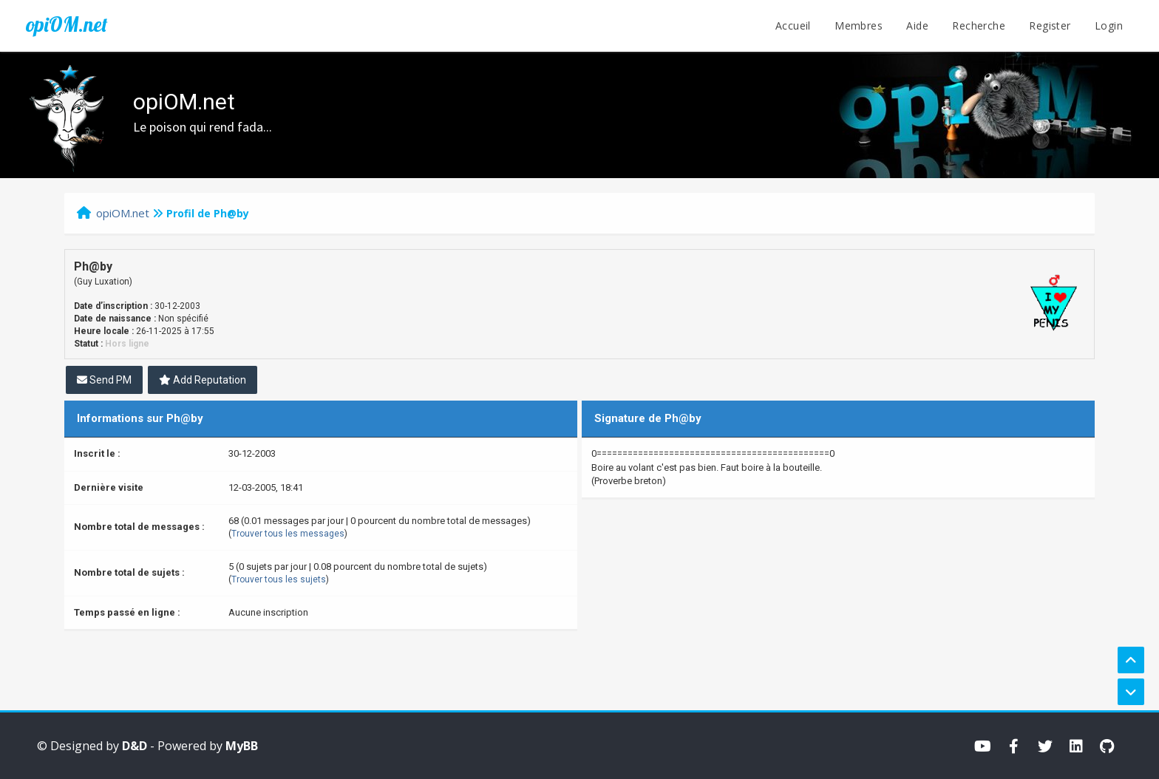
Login (1109, 25)
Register (1049, 25)
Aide (917, 25)
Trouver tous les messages (287, 533)
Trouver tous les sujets (278, 579)
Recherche (978, 25)
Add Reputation (202, 380)
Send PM (104, 380)
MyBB (241, 746)
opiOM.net (66, 24)
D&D (134, 746)
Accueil (793, 25)
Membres (859, 25)
